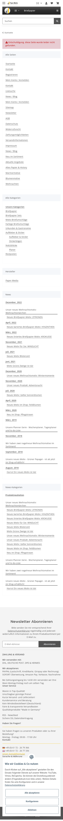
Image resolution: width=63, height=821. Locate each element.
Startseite (10, 63)
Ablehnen (32, 810)
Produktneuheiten (14, 495)
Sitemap (10, 107)
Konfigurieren (32, 801)
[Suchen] (28, 21)
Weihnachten (12, 183)
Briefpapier (11, 211)
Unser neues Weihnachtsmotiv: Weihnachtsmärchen (21, 311)
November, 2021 (14, 342)
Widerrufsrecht (13, 129)
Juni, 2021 (10, 361)
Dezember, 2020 (14, 371)
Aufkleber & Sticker (15, 232)
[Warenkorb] (58, 3)
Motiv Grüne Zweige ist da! (20, 365)
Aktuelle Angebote (15, 162)
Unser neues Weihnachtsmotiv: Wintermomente (30, 375)
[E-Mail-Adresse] (20, 644)
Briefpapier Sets (14, 215)
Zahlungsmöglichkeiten (17, 134)
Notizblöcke (11, 245)
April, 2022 (11, 322)
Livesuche (10, 91)
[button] (46, 3)
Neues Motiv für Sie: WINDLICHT (23, 346)
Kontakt (9, 69)
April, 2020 (11, 400)
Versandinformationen (17, 140)
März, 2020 (11, 410)
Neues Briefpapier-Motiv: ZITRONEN (25, 317)
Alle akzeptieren (32, 793)
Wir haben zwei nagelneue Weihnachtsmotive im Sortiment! (30, 445)
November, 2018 (14, 435)
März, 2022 (11, 332)
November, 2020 (14, 381)
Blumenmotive (13, 178)
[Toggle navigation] (3, 2)
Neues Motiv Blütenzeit (18, 356)
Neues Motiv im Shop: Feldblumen (24, 404)
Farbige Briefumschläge (17, 224)
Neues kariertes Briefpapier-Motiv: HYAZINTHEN (30, 326)
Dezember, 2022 (14, 302)
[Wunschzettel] (52, 3)
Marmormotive (13, 172)
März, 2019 (11, 420)
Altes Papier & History (16, 167)
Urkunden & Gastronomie (18, 228)
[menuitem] (7, 11)
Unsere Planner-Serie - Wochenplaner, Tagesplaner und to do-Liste (31, 429)
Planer (12, 249)
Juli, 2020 (10, 390)
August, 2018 (12, 467)
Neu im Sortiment (14, 156)
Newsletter (11, 112)
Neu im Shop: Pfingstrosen (20, 414)
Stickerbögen (15, 241)
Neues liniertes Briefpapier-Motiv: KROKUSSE (29, 336)
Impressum (11, 145)
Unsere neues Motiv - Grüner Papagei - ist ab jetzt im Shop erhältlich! (30, 461)
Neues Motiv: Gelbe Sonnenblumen (24, 395)
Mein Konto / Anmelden (17, 80)
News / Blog (11, 96)
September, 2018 (14, 451)
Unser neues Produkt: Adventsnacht (24, 385)
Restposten (11, 254)
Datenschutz (12, 123)
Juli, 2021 (10, 351)
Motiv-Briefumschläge (16, 219)
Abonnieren (49, 644)
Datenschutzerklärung (19, 630)
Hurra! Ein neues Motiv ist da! (21, 472)
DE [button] (37, 3)
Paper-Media (12, 280)
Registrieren (12, 74)
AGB (8, 118)
